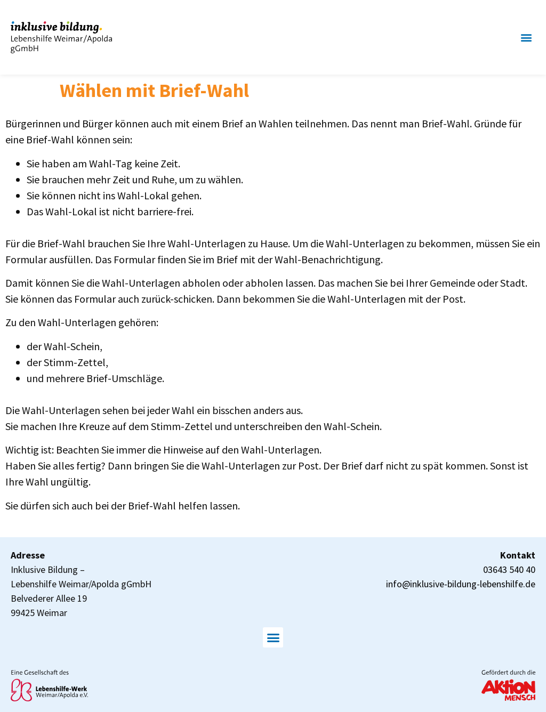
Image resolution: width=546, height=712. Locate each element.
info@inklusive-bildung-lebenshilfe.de (460, 584)
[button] (526, 37)
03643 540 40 (509, 569)
